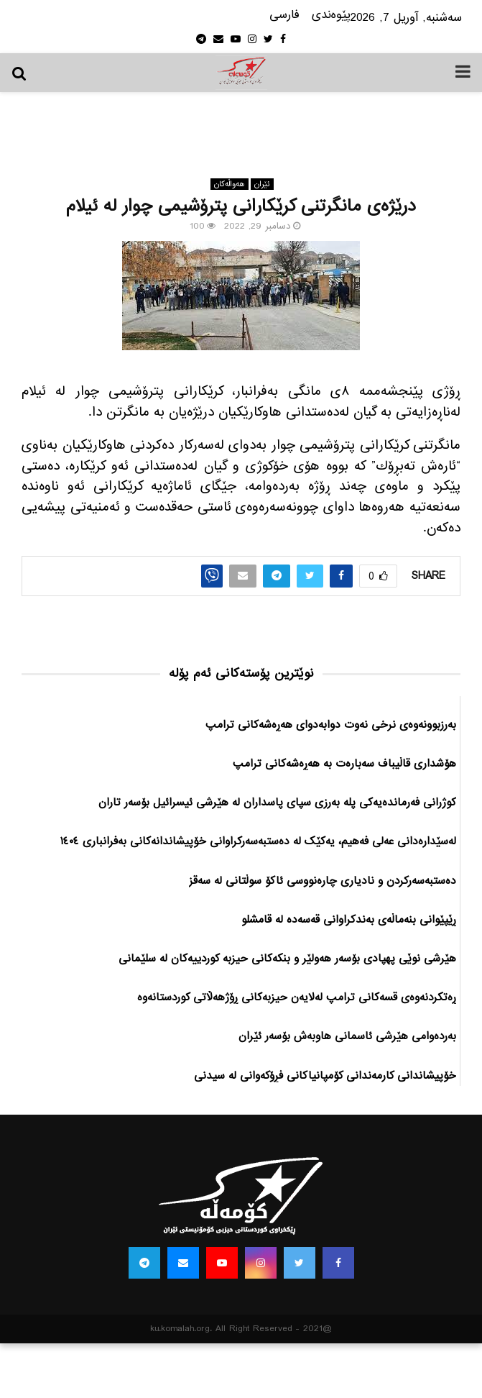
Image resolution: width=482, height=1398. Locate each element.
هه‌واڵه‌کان (229, 184)
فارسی (284, 15)
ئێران (262, 184)
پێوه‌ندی (331, 15)
